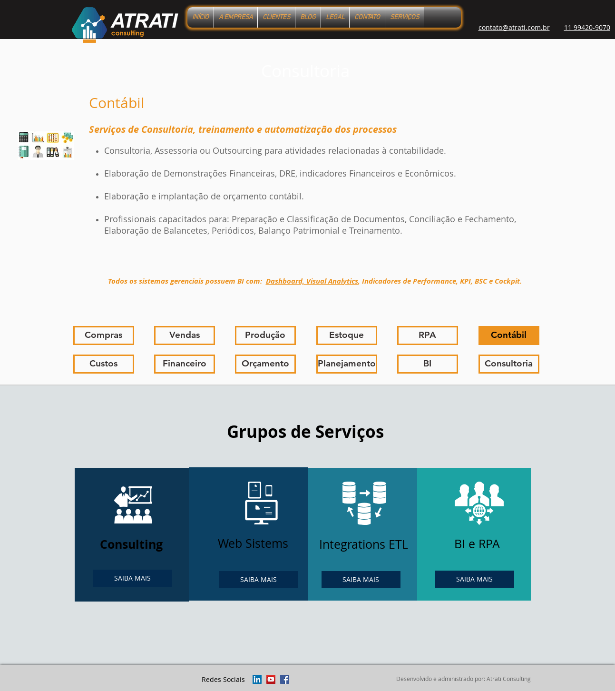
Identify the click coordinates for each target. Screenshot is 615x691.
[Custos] (103, 364)
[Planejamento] (346, 364)
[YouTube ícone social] (270, 679)
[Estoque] (346, 335)
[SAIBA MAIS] (132, 578)
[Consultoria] (508, 364)
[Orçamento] (265, 364)
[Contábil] (508, 335)
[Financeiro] (184, 364)
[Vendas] (184, 335)
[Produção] (265, 335)
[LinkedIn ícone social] (257, 679)
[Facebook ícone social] (284, 679)
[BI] (427, 364)
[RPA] (427, 335)
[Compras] (103, 335)
